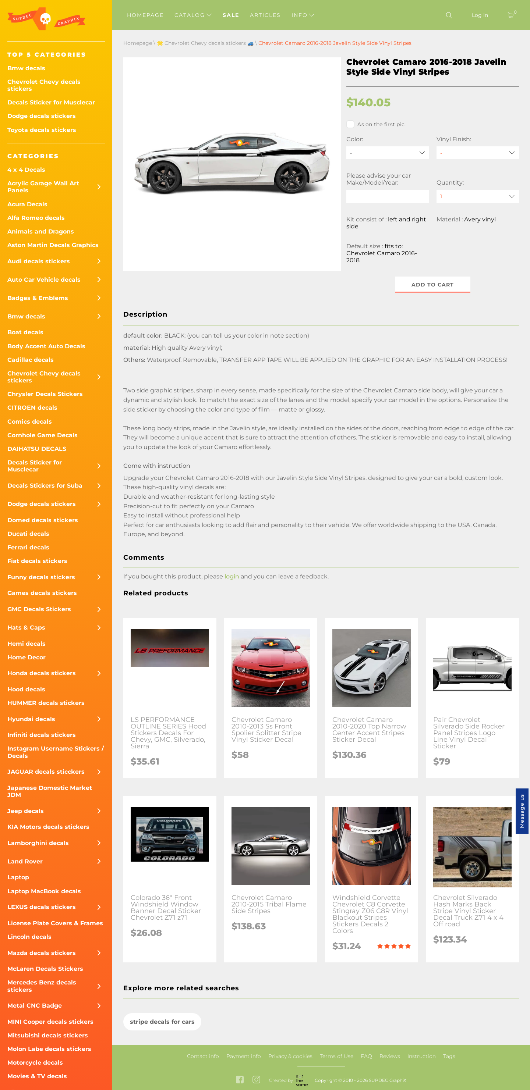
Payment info (243, 1056)
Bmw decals (26, 68)
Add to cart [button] (432, 284)
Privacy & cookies (290, 1056)
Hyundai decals (31, 719)
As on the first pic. (376, 124)
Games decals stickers (42, 592)
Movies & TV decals (37, 1076)
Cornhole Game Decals (42, 435)
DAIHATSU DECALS (36, 448)
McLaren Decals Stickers (45, 968)
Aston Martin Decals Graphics (53, 245)
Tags (449, 1056)
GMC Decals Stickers (39, 609)
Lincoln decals (29, 936)
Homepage (145, 15)
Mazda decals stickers (41, 953)
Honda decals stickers (41, 673)
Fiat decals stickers (37, 561)
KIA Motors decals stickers (48, 826)
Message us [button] (522, 811)
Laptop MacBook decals (44, 891)
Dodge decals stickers (41, 116)
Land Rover (25, 861)
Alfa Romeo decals (36, 217)
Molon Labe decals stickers (49, 1049)
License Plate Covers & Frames (55, 923)
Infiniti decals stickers (41, 734)
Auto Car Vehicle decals (44, 279)
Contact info (203, 1056)
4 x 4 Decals (26, 169)
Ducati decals (28, 533)
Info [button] (303, 15)
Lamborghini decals (38, 843)
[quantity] (478, 196)
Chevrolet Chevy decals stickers (44, 85)
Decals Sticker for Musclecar (51, 102)
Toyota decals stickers (41, 130)
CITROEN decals (32, 407)
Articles (265, 15)
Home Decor (26, 657)
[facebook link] (240, 1080)
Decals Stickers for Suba (44, 485)
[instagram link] (256, 1080)
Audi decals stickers (38, 261)
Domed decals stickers (42, 520)
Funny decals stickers (41, 577)
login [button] (232, 576)
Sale (231, 15)
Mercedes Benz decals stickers (41, 986)
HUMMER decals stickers (46, 702)
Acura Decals (27, 204)
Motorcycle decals (35, 1062)
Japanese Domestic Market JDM (49, 791)
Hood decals (26, 689)
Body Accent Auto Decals (46, 346)
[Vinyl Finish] (478, 152)
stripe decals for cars (162, 1021)
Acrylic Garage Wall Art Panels (43, 187)
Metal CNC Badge (34, 1005)
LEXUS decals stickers (41, 907)
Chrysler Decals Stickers (45, 394)
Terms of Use (336, 1056)
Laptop (18, 877)
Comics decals (29, 421)
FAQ (366, 1056)
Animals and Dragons (40, 231)
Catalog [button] (193, 15)
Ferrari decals (28, 547)
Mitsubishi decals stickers (47, 1035)
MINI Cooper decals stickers (50, 1021)
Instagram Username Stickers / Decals (55, 752)
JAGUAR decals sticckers (46, 771)
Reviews (389, 1056)
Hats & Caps (26, 627)
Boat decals (25, 332)
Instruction (421, 1056)
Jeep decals (25, 811)
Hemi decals (26, 643)
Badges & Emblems (37, 298)
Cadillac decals (30, 359)
